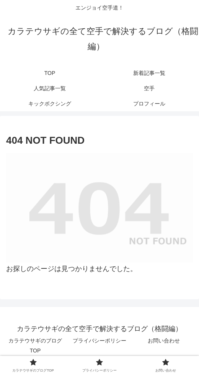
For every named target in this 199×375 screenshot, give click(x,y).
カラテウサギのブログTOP (35, 345)
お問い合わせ (164, 341)
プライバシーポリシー (99, 341)
